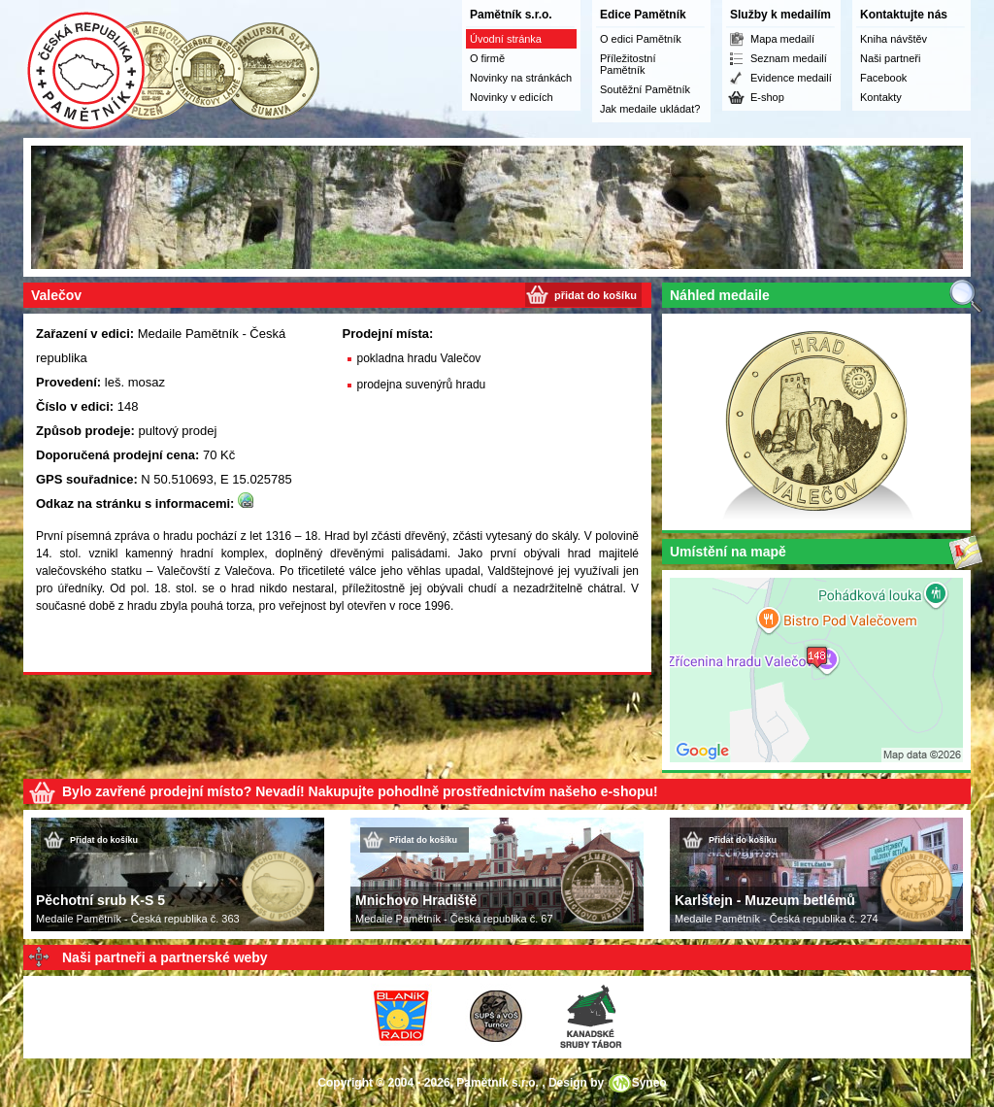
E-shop (767, 97)
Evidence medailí (791, 78)
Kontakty (881, 97)
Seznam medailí (788, 58)
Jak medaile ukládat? (650, 109)
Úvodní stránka (506, 39)
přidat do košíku (595, 295)
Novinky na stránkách (521, 78)
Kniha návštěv (893, 39)
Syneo (649, 1083)
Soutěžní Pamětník (645, 89)
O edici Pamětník (640, 39)
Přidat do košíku (104, 840)
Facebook (883, 78)
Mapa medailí (782, 39)
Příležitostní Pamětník (627, 64)
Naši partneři (890, 58)
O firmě (487, 58)
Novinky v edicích (511, 97)
